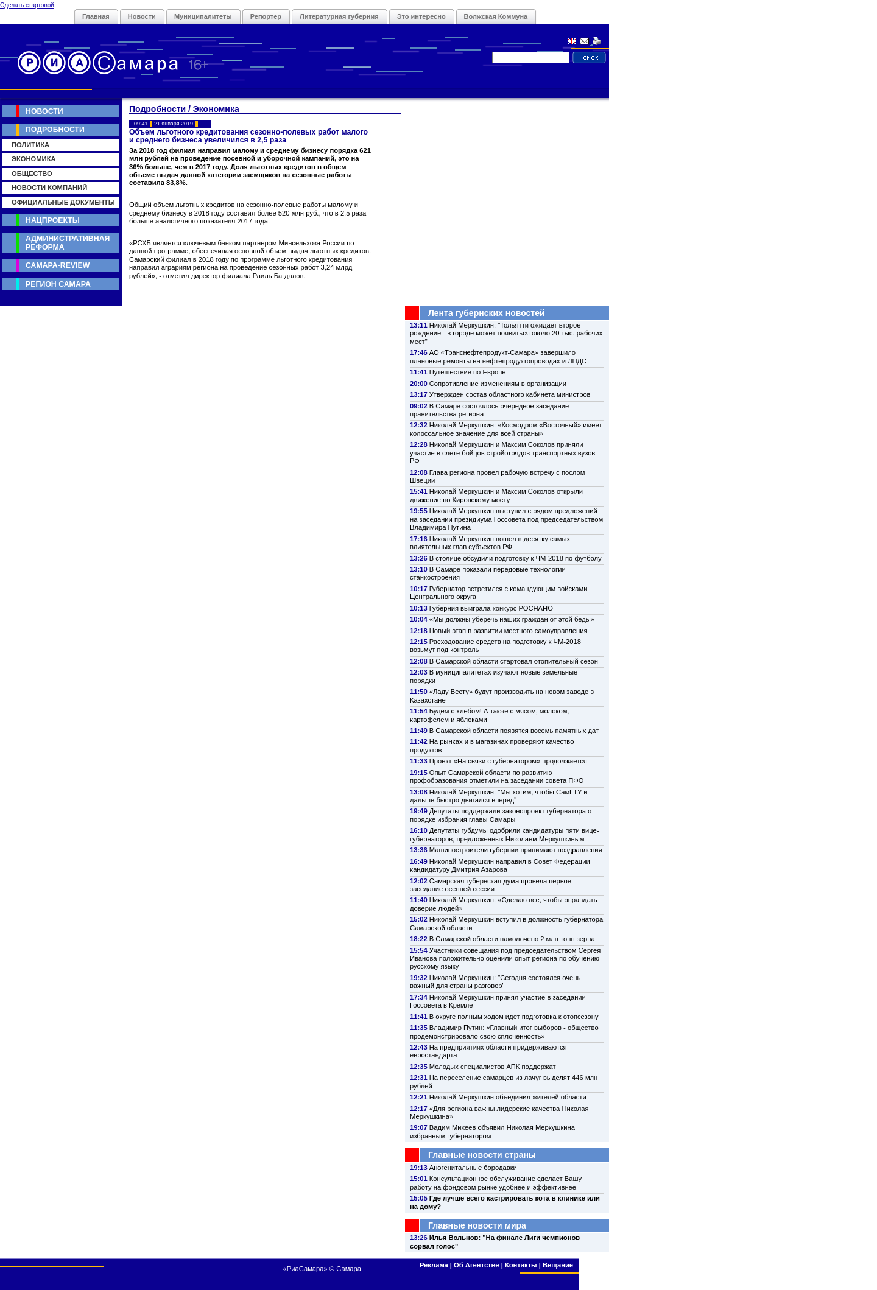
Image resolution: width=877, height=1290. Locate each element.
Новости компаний (49, 187)
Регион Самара (58, 284)
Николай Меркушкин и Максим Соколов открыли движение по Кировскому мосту (496, 495)
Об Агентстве (476, 1265)
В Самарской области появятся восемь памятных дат (514, 730)
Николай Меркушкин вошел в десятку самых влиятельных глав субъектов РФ (490, 542)
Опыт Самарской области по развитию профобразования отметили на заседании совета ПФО (497, 776)
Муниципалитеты (203, 16)
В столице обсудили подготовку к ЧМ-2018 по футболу (515, 558)
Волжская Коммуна (496, 16)
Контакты (521, 1265)
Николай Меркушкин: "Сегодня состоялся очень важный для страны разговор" (495, 981)
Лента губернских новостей (486, 313)
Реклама (434, 1265)
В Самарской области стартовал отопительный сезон (513, 661)
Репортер (265, 16)
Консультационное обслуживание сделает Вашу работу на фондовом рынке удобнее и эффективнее (496, 1182)
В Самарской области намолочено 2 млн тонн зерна (512, 938)
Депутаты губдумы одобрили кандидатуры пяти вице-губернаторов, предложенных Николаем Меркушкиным (504, 834)
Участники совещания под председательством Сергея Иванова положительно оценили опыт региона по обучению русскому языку (505, 958)
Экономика (34, 159)
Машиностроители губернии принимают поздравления (515, 850)
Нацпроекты (53, 220)
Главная (96, 16)
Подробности (55, 129)
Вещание (558, 1265)
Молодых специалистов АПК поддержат (492, 1066)
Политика (30, 145)
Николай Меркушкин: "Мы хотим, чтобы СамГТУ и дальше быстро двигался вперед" (498, 796)
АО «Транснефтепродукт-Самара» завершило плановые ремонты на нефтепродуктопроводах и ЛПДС (498, 356)
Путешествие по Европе (467, 372)
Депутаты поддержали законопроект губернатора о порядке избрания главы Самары (500, 814)
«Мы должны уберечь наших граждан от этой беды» (511, 619)
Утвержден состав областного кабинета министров (510, 394)
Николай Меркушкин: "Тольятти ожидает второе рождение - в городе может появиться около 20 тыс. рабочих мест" (506, 333)
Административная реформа (68, 242)
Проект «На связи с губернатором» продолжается (508, 761)
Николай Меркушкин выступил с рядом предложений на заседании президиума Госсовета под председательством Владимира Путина (506, 519)
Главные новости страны (482, 1155)
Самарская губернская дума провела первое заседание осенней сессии (490, 884)
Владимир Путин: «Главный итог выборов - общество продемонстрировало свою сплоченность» (504, 1031)
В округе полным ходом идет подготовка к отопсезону (514, 1016)
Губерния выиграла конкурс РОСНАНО (491, 608)
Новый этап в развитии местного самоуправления (508, 630)
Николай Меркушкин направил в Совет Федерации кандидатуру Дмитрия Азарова (500, 865)
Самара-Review (58, 265)
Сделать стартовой (27, 5)
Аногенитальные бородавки (473, 1167)
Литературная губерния (339, 16)
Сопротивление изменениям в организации (497, 383)
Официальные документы (63, 202)
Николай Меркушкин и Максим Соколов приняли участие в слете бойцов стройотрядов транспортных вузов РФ (502, 452)
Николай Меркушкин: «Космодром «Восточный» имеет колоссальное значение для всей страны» (506, 428)
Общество (32, 173)
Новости (142, 16)
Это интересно (421, 16)
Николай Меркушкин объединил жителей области (507, 1097)
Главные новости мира (477, 1225)
